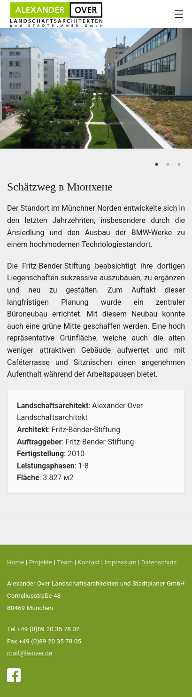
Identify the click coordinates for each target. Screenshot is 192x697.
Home (15, 562)
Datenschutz (159, 562)
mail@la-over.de (29, 653)
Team (65, 562)
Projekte (41, 562)
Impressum (120, 562)
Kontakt (88, 562)
